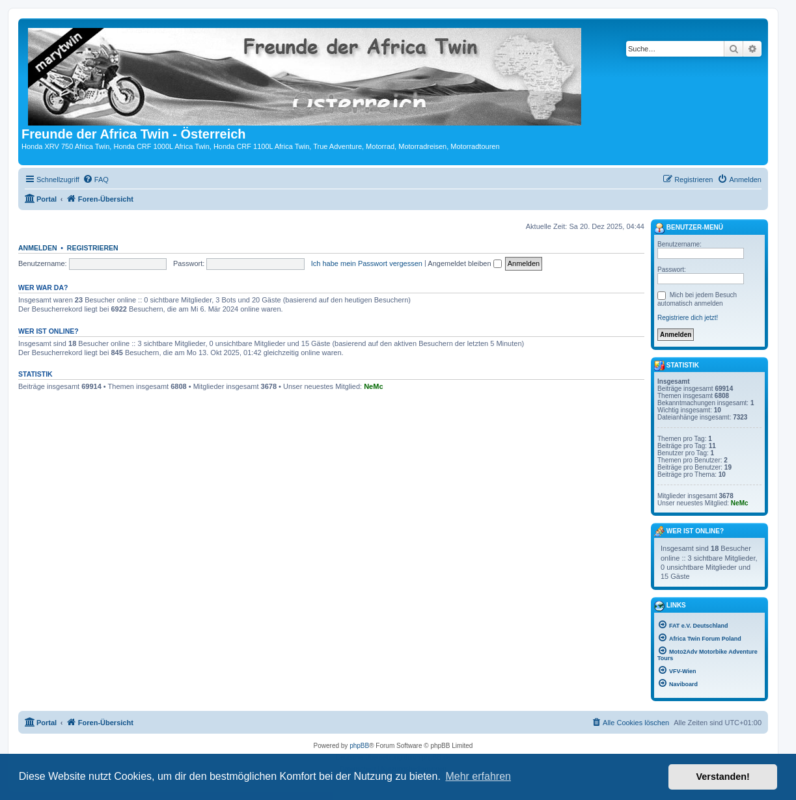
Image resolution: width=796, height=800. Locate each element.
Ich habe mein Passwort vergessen (366, 263)
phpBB (359, 745)
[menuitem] (96, 179)
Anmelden (37, 248)
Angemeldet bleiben (464, 263)
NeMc (373, 386)
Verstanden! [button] (723, 776)
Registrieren (92, 248)
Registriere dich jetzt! (687, 317)
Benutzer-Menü (688, 228)
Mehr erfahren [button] (478, 776)
